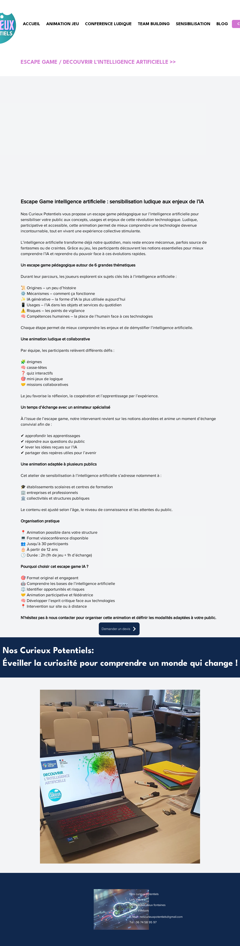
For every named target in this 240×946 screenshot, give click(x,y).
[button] (120, 777)
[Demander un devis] (119, 628)
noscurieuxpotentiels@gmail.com (161, 916)
